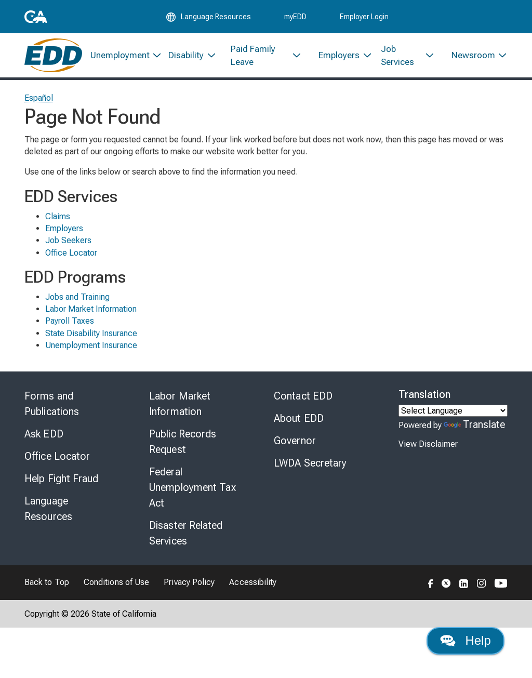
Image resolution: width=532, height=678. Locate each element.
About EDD (299, 419)
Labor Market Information (91, 309)
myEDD (295, 16)
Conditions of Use (116, 583)
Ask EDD (43, 434)
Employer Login (364, 16)
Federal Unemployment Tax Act (192, 488)
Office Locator (71, 253)
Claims (57, 217)
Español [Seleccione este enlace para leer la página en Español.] (39, 98)
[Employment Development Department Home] (53, 56)
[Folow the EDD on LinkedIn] (464, 583)
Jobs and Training (77, 297)
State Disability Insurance (91, 334)
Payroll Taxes (69, 321)
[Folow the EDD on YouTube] (501, 583)
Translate (474, 425)
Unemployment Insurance (91, 346)
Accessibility (252, 583)
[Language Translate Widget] (453, 411)
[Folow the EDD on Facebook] (430, 583)
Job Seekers (68, 241)
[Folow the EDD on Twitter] (446, 583)
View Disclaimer (428, 444)
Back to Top (46, 583)
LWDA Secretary (310, 463)
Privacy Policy (189, 583)
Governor (295, 441)
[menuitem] (121, 56)
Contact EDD (303, 396)
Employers (64, 229)
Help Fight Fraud (61, 479)
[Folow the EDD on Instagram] (481, 583)
